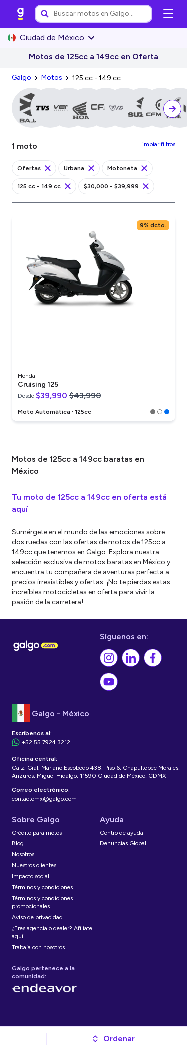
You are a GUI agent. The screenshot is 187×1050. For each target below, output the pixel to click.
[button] (113, 1039)
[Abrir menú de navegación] (168, 14)
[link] (21, 14)
